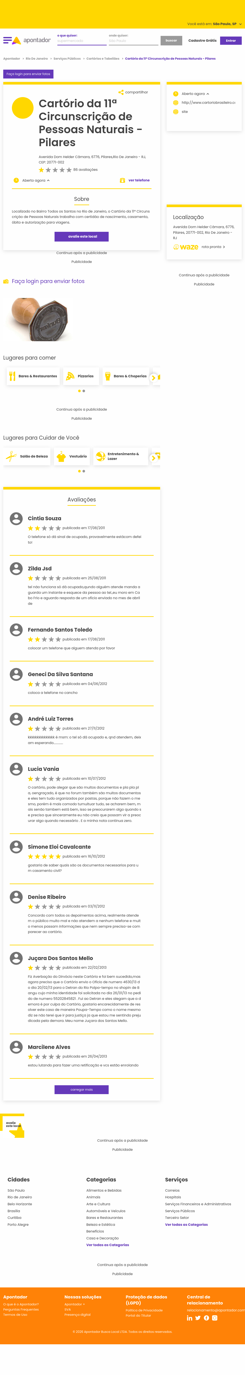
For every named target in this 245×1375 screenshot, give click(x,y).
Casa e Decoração (102, 1238)
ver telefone (139, 180)
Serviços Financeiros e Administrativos (198, 1204)
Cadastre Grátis (203, 40)
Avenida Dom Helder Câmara (64, 156)
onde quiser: (118, 35)
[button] (79, 391)
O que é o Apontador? (21, 1304)
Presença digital (77, 1314)
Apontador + (74, 1304)
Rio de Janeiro (20, 1197)
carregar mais (82, 1089)
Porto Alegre (18, 1224)
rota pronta (199, 247)
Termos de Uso (15, 1314)
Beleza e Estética (100, 1224)
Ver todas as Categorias (107, 1244)
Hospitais (173, 1197)
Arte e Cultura (98, 1204)
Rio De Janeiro (125, 156)
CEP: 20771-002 (51, 162)
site (180, 111)
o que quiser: (67, 35)
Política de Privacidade (144, 1310)
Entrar (231, 40)
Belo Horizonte (20, 1204)
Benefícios (95, 1231)
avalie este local (82, 236)
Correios (172, 1190)
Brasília (14, 1211)
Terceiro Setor (177, 1217)
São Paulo (16, 1190)
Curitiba (14, 1217)
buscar (171, 40)
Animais (93, 1197)
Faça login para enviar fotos (28, 74)
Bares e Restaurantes (104, 1217)
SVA (67, 1309)
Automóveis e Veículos (106, 1211)
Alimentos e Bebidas (104, 1190)
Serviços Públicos (180, 1211)
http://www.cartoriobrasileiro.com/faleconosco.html (204, 102)
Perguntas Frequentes (21, 1309)
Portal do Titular (138, 1315)
